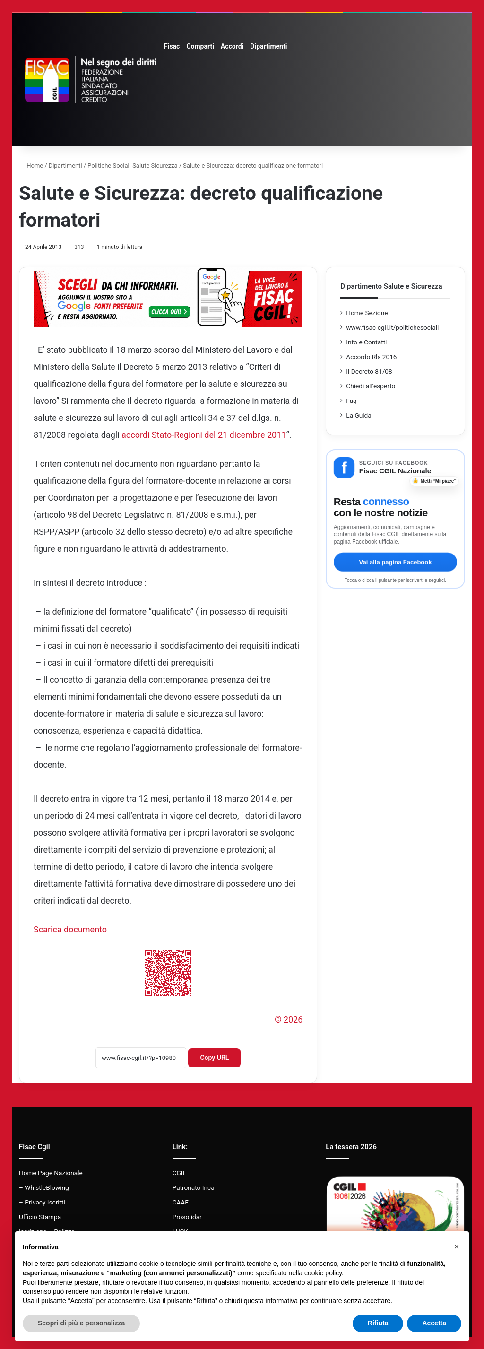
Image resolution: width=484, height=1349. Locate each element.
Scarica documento (70, 929)
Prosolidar (187, 1217)
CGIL (179, 1173)
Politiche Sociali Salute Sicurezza (132, 165)
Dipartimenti (268, 46)
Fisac (172, 46)
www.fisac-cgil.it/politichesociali (392, 327)
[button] (456, 1246)
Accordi (232, 46)
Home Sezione (367, 312)
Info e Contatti (366, 342)
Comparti (200, 46)
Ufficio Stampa (40, 1217)
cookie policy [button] (323, 1273)
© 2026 (288, 1020)
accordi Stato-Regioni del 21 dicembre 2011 (203, 435)
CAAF (181, 1202)
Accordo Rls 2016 (371, 356)
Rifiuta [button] (378, 1323)
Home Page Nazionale (51, 1173)
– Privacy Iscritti (42, 1202)
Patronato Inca (194, 1187)
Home (31, 165)
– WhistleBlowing (44, 1187)
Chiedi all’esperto (370, 386)
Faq (351, 400)
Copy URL (214, 1057)
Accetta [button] (434, 1323)
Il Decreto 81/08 (369, 371)
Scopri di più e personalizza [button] (81, 1323)
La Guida (358, 415)
